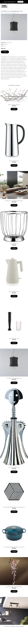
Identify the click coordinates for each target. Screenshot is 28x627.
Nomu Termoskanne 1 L (14, 160)
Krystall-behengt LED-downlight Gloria (14, 586)
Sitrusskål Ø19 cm (14, 243)
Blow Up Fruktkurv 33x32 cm (14, 104)
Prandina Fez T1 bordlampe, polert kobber (14, 200)
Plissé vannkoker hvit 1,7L (14, 291)
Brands (7, 42)
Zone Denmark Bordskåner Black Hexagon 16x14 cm (14, 507)
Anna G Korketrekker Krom (14, 467)
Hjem (2, 13)
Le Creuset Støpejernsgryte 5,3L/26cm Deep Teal (14, 547)
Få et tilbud (20, 1)
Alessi (10, 42)
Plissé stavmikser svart (14, 338)
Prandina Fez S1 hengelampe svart (14, 378)
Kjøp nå (5, 51)
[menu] (26, 6)
